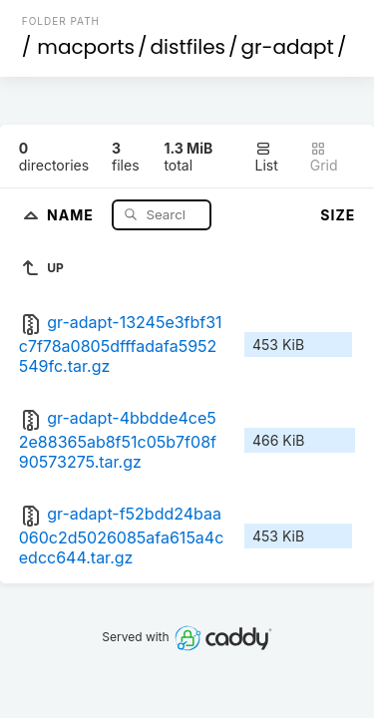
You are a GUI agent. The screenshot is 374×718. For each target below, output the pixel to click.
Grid (324, 157)
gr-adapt (287, 47)
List (266, 157)
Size (337, 214)
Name (72, 213)
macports (86, 47)
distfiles (188, 47)
